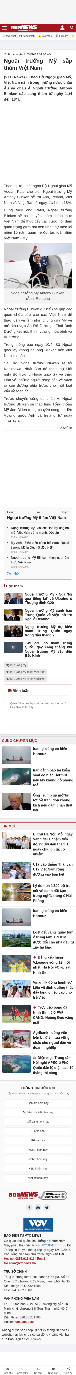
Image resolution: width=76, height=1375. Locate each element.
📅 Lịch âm (61, 35)
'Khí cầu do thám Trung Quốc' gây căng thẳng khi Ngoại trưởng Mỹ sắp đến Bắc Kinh (48, 649)
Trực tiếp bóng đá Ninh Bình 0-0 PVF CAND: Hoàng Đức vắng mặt (53, 1015)
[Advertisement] (38, 140)
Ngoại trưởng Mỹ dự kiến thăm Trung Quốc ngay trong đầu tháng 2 (48, 631)
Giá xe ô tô (38, 1131)
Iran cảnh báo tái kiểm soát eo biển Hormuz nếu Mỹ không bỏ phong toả (53, 777)
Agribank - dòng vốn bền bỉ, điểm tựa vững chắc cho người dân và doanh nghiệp (52, 1040)
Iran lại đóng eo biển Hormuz (50, 751)
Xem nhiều (27, 35)
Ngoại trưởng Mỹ (16, 665)
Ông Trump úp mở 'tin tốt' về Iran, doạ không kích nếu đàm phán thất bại (52, 802)
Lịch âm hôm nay (38, 1103)
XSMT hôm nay (38, 1168)
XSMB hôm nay (38, 1159)
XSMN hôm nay (37, 1149)
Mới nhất (9, 35)
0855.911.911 (25, 1258)
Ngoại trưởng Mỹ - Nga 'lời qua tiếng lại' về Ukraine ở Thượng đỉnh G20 (48, 598)
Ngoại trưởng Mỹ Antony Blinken (25, 678)
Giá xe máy (38, 1140)
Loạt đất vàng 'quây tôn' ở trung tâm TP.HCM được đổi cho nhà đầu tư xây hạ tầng (53, 939)
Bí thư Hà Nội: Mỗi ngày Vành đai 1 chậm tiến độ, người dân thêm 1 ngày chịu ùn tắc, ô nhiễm (53, 844)
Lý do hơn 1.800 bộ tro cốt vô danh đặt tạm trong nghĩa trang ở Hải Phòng (52, 893)
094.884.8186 (25, 1322)
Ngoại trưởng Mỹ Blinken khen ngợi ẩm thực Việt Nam (40, 560)
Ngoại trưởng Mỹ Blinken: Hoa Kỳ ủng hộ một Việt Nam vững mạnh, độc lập (40, 530)
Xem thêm (14, 573)
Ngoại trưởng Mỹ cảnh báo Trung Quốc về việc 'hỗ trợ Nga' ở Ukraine (48, 615)
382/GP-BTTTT (51, 1245)
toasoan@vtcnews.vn (20, 1263)
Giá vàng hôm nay (38, 1121)
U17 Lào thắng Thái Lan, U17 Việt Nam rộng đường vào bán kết (53, 869)
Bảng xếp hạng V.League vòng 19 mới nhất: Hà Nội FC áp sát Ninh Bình (52, 964)
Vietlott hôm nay (38, 1177)
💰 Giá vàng (45, 35)
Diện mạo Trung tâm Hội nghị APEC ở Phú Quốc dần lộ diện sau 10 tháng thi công (53, 1065)
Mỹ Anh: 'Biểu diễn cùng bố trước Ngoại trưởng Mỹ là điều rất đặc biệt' (40, 545)
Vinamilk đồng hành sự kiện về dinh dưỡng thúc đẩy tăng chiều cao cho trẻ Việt (53, 989)
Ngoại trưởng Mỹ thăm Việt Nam (36, 517)
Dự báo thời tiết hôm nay (38, 1112)
